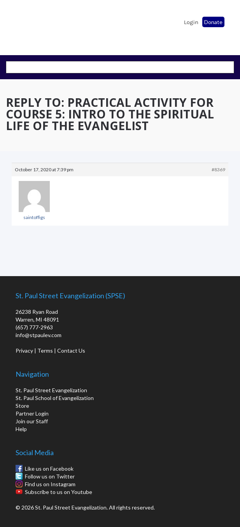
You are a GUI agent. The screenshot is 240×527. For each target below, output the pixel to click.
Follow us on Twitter (50, 476)
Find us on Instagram (50, 484)
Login (191, 22)
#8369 (218, 169)
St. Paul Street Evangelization (51, 390)
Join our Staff (32, 421)
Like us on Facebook (49, 468)
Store (22, 405)
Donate (213, 22)
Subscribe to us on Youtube (58, 492)
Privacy (24, 350)
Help (21, 429)
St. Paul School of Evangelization (27, 25)
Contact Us (71, 350)
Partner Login (32, 413)
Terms (45, 350)
